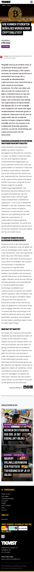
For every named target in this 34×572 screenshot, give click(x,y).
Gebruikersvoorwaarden (20, 566)
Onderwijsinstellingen (7, 498)
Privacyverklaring (6, 566)
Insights (3, 503)
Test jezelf (4, 501)
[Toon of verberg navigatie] (31, 2)
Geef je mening (5, 505)
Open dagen (5, 496)
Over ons (4, 510)
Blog (2, 507)
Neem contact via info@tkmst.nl (10, 559)
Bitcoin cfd (9, 105)
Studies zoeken (5, 494)
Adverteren (4, 519)
